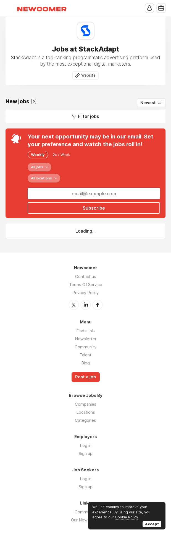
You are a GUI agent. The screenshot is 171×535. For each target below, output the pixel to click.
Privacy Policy (85, 292)
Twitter (73, 305)
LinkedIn (85, 305)
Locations (85, 412)
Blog (85, 363)
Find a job (85, 330)
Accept (152, 524)
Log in (85, 445)
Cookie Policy (126, 517)
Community (85, 346)
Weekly (38, 154)
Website (88, 75)
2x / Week (61, 154)
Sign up (86, 453)
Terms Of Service (85, 284)
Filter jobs (88, 116)
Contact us (85, 276)
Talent (85, 354)
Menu (10, 8)
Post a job (85, 376)
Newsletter (85, 338)
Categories (85, 420)
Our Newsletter (85, 520)
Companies (85, 404)
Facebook (97, 305)
